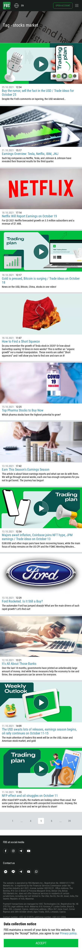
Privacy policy (68, 933)
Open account (63, 5)
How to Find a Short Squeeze (21, 341)
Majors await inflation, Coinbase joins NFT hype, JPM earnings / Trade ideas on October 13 (37, 537)
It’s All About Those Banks (19, 664)
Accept (41, 943)
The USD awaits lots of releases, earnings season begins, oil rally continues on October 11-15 (39, 731)
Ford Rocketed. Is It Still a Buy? (22, 601)
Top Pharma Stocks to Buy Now (22, 410)
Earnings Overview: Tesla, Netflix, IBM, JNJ (30, 154)
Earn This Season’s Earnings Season (25, 469)
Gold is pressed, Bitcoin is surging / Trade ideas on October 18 (41, 280)
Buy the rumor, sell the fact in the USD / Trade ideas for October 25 (38, 93)
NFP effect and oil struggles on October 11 (30, 796)
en (22, 5)
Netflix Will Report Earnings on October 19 (29, 216)
